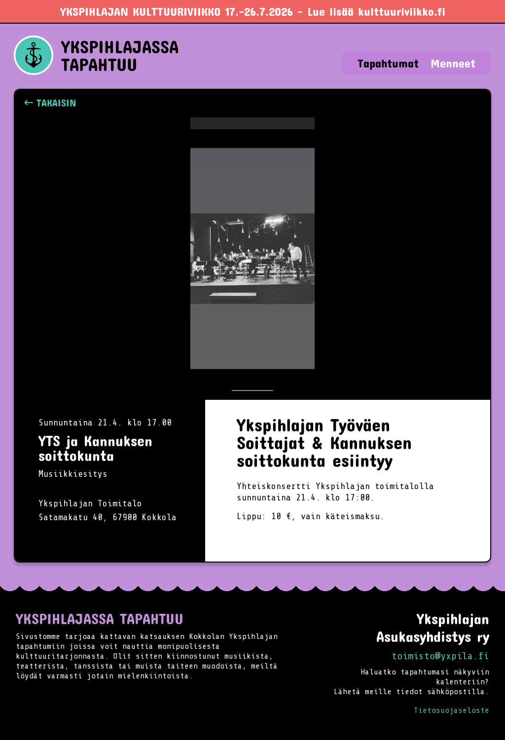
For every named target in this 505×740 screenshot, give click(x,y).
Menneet (453, 63)
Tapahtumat (388, 63)
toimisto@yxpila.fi (440, 656)
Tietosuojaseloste (451, 710)
